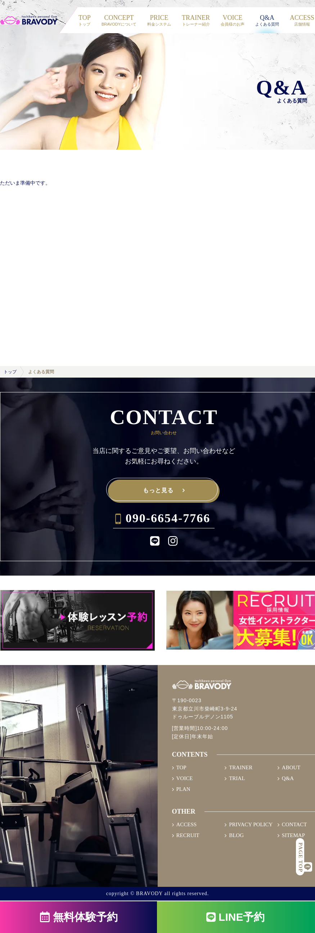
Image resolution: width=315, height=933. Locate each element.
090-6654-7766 (168, 518)
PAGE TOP (300, 857)
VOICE (184, 778)
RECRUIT (187, 835)
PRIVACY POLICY (251, 824)
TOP (181, 767)
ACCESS (186, 824)
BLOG (236, 835)
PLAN (183, 789)
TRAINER (240, 767)
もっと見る (158, 491)
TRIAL (237, 778)
